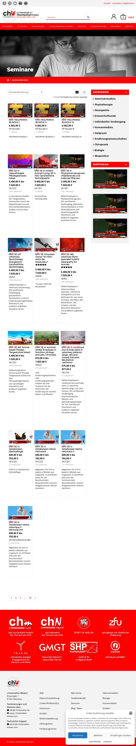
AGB (41, 693)
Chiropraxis (22, 26)
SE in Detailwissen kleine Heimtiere (45, 449)
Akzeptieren (77, 735)
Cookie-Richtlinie (95, 741)
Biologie (99, 150)
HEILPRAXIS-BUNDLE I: (18, 121)
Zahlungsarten (46, 723)
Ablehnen (98, 735)
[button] (130, 713)
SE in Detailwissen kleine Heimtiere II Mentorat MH (19, 526)
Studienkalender (78, 698)
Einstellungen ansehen (120, 735)
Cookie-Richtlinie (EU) (49, 703)
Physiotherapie (38, 26)
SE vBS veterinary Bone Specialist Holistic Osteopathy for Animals (70, 259)
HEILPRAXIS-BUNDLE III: (71, 121)
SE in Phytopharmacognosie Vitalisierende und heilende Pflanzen (73, 174)
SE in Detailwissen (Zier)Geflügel (16, 449)
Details (15, 143)
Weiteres (129, 26)
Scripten (106, 708)
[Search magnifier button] (88, 17)
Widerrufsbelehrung (49, 718)
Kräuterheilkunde (98, 26)
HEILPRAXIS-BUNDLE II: (44, 121)
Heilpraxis (82, 26)
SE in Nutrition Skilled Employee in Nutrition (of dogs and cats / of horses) (45, 351)
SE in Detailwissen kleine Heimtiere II (72, 449)
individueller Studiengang (110, 121)
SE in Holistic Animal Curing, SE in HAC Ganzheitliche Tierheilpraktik (45, 174)
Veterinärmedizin (105, 98)
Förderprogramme (48, 728)
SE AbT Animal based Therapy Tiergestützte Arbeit (19, 350)
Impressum (107, 741)
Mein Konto (76, 693)
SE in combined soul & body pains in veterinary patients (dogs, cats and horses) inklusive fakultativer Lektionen (73, 355)
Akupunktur (116, 26)
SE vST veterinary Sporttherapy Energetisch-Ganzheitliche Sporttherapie (16, 260)
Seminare (75, 703)
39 (30, 597)
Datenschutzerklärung (49, 698)
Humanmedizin (104, 127)
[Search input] (66, 17)
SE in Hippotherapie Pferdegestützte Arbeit (17, 174)
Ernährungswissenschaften (61, 26)
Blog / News (76, 708)
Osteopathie (7, 26)
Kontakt (107, 3)
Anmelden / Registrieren (123, 3)
